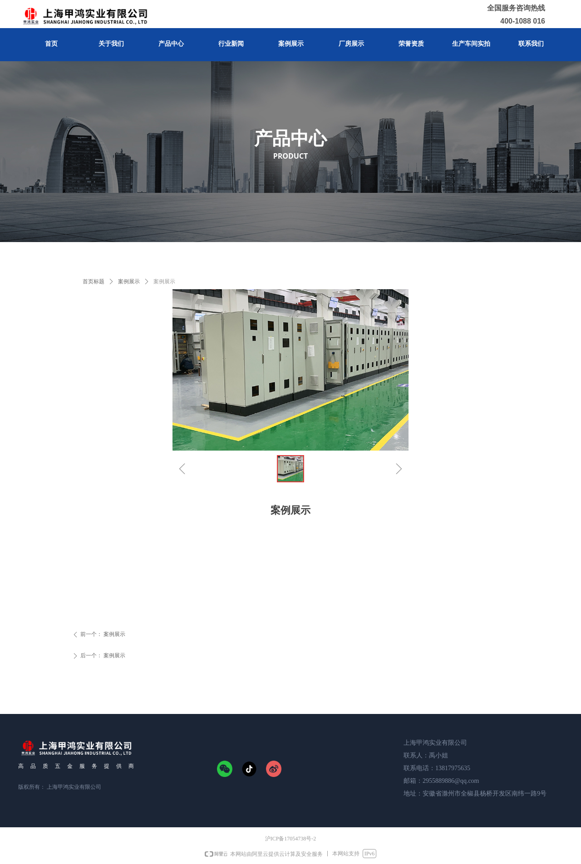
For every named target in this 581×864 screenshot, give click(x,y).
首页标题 (93, 281)
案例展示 (129, 281)
